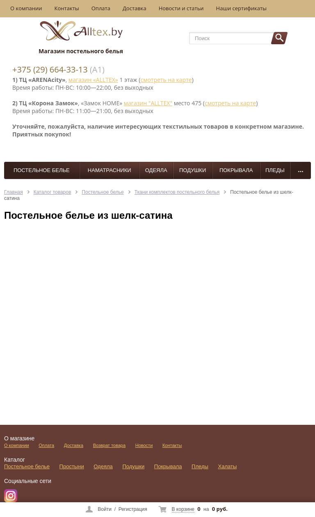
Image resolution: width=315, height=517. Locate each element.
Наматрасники (109, 170)
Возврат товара (109, 445)
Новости (144, 445)
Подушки (192, 170)
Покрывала (236, 170)
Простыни (71, 466)
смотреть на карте (166, 80)
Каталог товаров (52, 192)
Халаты (227, 466)
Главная (13, 192)
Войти (105, 509)
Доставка (134, 8)
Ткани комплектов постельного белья (177, 192)
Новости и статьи (181, 8)
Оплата (100, 8)
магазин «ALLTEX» (93, 80)
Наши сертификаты (241, 8)
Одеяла (156, 170)
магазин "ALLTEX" (148, 103)
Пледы (275, 170)
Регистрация (133, 509)
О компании (26, 8)
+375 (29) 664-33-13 (50, 69)
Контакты (67, 8)
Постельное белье (42, 170)
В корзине (183, 509)
